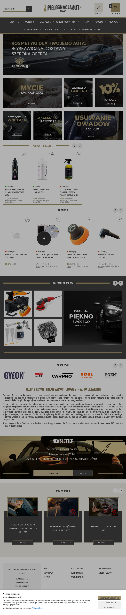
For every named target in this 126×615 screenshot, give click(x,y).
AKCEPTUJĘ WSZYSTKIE (109, 598)
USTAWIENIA (109, 607)
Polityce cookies (37, 608)
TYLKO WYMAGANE (109, 603)
